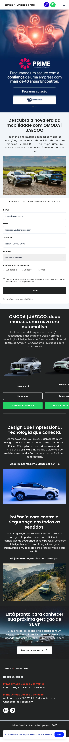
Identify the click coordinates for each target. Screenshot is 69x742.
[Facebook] (12, 710)
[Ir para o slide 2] (36, 107)
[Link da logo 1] (19, 4)
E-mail (40, 269)
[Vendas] (53, 4)
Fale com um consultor (23, 405)
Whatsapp (10, 269)
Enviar (34, 290)
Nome (6, 210)
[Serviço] (46, 4)
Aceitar (59, 734)
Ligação (26, 269)
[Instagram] (6, 710)
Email (5, 223)
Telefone (7, 237)
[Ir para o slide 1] (33, 107)
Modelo (7, 251)
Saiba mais (22, 396)
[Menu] (64, 4)
